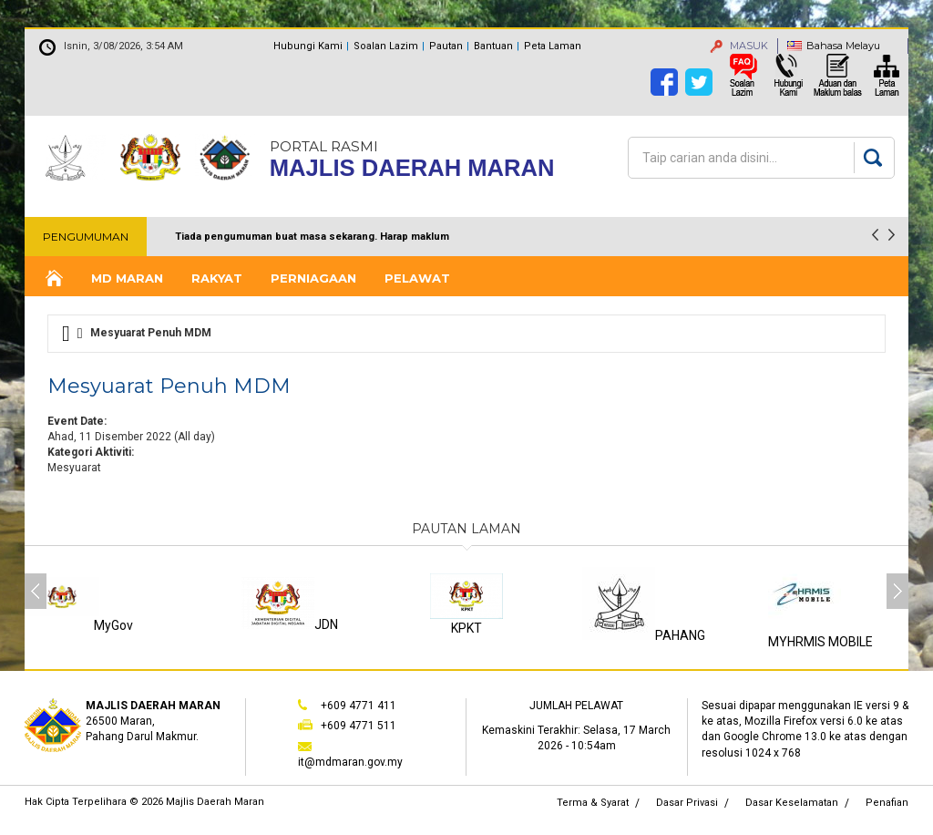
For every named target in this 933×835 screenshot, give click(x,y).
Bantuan (493, 46)
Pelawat (417, 278)
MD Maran (127, 278)
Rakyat (216, 278)
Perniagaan (313, 278)
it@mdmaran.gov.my (350, 762)
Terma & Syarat (593, 803)
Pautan (446, 46)
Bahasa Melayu (843, 45)
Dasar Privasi (687, 803)
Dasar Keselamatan (791, 803)
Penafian (887, 803)
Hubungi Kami (308, 46)
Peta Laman (552, 46)
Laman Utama (53, 278)
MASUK (739, 45)
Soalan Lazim (386, 46)
